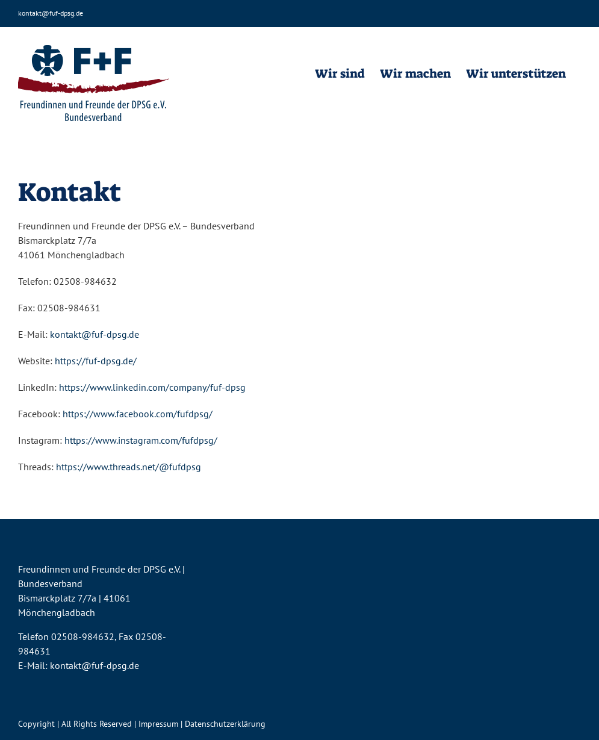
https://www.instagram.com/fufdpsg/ (140, 440)
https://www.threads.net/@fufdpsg (128, 467)
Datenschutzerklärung (225, 723)
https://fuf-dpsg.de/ (96, 361)
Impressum (158, 723)
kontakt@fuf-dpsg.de (50, 12)
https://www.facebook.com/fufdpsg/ (138, 414)
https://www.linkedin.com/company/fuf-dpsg (152, 387)
